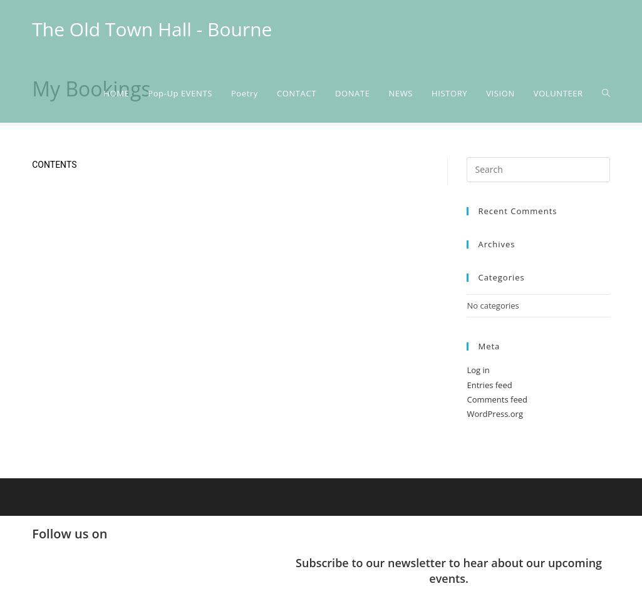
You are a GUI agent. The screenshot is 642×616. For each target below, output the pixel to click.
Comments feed (497, 399)
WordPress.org (495, 413)
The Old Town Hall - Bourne (152, 29)
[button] (321, 602)
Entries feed (489, 385)
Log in (478, 370)
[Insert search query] (538, 169)
